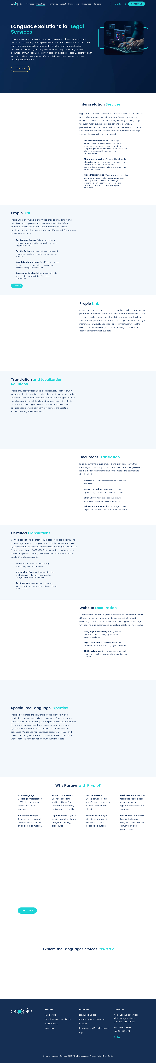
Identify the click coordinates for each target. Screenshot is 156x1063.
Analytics (49, 1028)
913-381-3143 (125, 1027)
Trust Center (108, 1056)
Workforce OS (51, 1023)
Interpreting (50, 1014)
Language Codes (87, 1014)
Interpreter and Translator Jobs (94, 1028)
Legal (81, 1032)
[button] (20, 69)
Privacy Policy (96, 1056)
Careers (83, 1023)
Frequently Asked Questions (92, 1019)
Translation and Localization (58, 1019)
